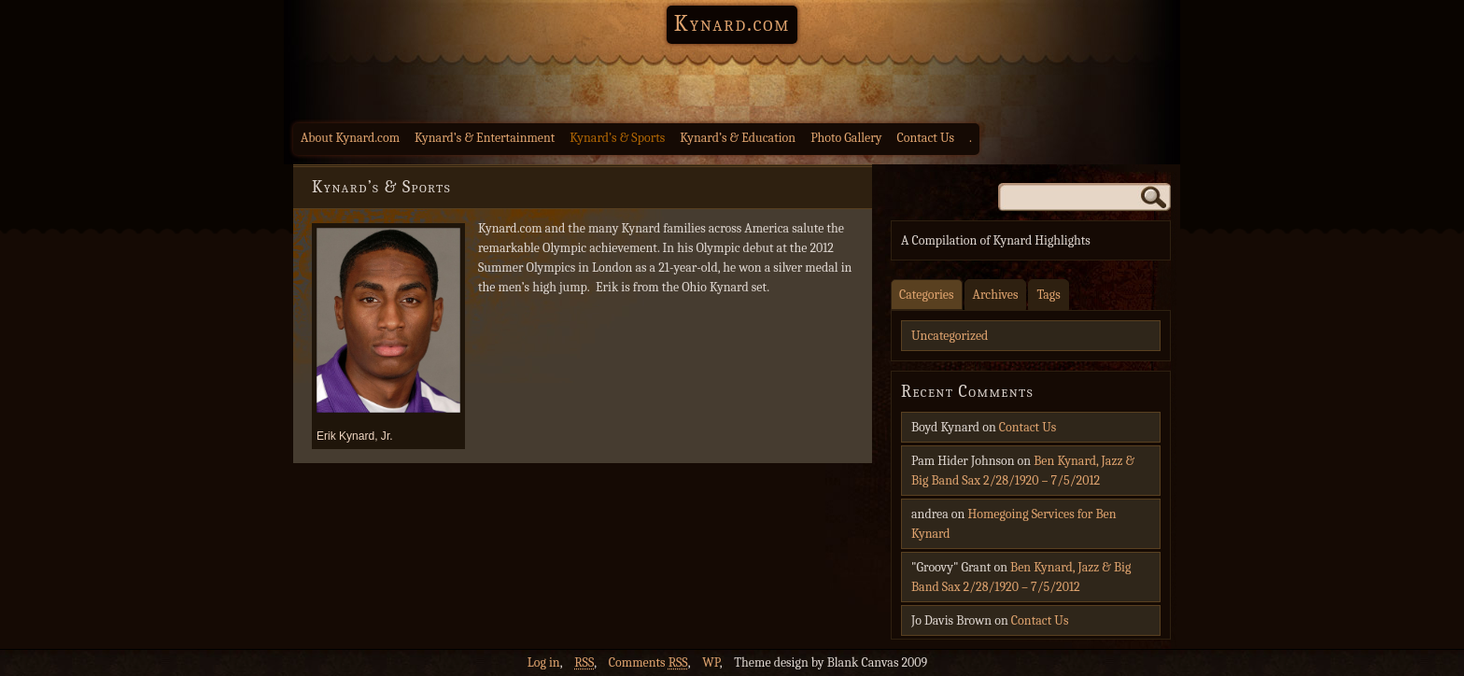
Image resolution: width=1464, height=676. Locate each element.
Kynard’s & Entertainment (485, 138)
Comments (648, 662)
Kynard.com (732, 23)
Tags (1048, 295)
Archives (996, 295)
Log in (544, 662)
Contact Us (926, 138)
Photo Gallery (845, 138)
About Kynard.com (350, 138)
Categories (926, 295)
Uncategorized (949, 336)
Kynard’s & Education (737, 138)
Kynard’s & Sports (617, 138)
